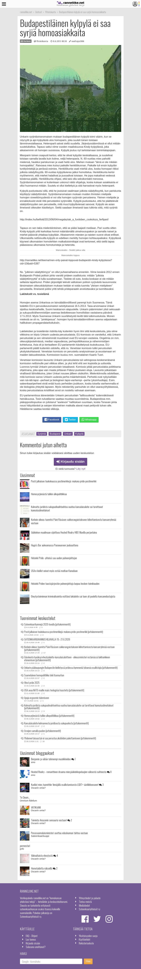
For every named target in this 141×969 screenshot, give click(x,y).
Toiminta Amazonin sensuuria (51, 820)
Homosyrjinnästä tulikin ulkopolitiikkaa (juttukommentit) (49, 716)
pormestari (25, 846)
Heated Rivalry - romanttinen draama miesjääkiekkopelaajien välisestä (71, 772)
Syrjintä (42, 433)
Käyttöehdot (84, 939)
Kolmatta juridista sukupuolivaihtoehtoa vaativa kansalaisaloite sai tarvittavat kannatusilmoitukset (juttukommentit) (68, 706)
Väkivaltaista (44, 855)
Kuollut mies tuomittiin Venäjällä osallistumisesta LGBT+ (67, 784)
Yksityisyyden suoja (88, 936)
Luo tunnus (31, 939)
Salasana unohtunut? (36, 947)
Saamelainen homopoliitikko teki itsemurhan (44, 675)
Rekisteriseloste (86, 943)
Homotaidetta (44, 868)
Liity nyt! (81, 469)
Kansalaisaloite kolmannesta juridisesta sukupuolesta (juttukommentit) (56, 723)
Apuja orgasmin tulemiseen (36, 698)
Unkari (67, 433)
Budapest (55, 433)
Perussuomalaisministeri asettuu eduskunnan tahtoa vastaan (59, 833)
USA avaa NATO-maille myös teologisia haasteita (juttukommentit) (54, 690)
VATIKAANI (36, 807)
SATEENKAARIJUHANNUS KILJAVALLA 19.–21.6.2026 (47, 639)
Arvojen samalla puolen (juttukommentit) (42, 731)
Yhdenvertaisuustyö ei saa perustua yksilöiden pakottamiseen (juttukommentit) (60, 738)
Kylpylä (79, 433)
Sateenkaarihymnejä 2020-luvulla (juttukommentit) (47, 624)
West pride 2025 (32, 683)
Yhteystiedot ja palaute (89, 898)
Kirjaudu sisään (70, 461)
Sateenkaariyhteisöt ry (89, 909)
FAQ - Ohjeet (32, 936)
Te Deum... (25, 797)
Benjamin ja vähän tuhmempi (53, 759)
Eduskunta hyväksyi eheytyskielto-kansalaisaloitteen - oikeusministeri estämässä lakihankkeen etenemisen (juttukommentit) (67, 658)
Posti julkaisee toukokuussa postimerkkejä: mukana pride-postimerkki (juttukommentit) (63, 632)
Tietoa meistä (85, 902)
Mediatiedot (84, 905)
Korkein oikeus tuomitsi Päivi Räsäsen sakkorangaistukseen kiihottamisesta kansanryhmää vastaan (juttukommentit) (69, 648)
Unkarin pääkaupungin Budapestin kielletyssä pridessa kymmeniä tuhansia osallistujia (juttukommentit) (71, 668)
